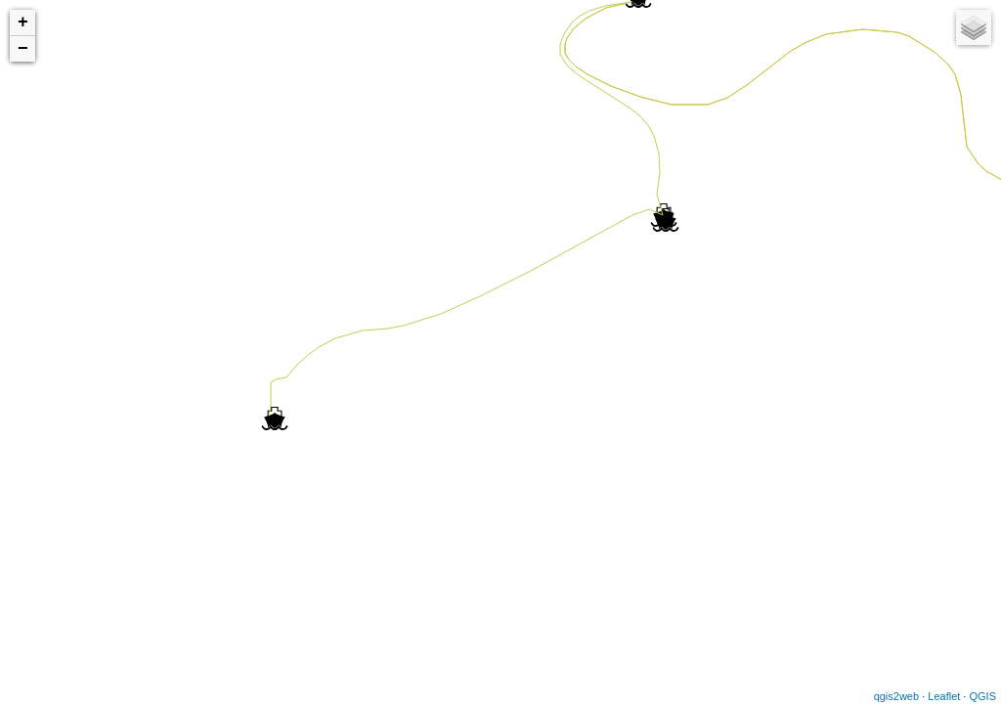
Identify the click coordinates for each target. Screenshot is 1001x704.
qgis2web (896, 696)
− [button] (23, 49)
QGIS (982, 696)
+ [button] (23, 22)
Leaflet (944, 696)
